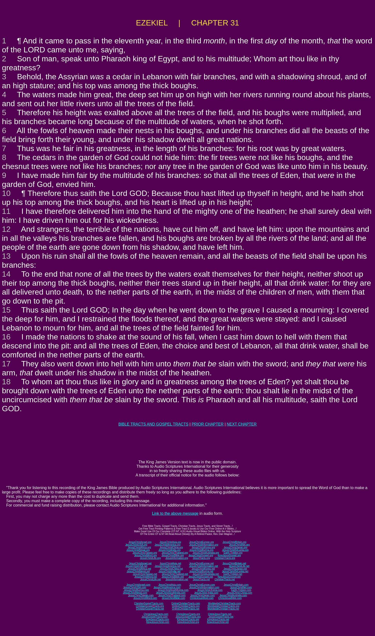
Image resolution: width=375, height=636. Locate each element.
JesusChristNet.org (239, 544)
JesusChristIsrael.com (138, 584)
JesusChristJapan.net (235, 568)
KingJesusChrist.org (188, 622)
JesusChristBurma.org (201, 550)
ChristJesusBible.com (230, 598)
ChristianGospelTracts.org (150, 606)
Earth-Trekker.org (233, 552)
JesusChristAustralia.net (206, 574)
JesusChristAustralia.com (233, 595)
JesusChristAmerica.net (167, 566)
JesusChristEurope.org (201, 542)
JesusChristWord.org (145, 555)
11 (6, 211)
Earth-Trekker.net (233, 574)
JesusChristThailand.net (175, 574)
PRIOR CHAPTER (208, 424)
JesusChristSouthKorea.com (173, 590)
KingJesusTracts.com (157, 619)
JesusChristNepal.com (135, 592)
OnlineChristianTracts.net (185, 608)
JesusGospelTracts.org (188, 616)
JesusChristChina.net (171, 568)
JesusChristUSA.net (136, 566)
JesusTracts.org (201, 558)
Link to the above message (175, 513)
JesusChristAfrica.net (139, 568)
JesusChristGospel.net (201, 576)
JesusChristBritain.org (234, 542)
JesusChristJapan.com (202, 595)
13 (6, 256)
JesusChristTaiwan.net (145, 574)
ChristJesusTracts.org (188, 614)
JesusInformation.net (177, 579)
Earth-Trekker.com (241, 590)
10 (6, 193)
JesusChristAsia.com (169, 584)
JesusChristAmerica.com (167, 587)
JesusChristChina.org (171, 547)
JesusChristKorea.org (203, 547)
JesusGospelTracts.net (221, 616)
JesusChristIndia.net (169, 571)
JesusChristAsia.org (170, 542)
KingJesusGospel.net (229, 576)
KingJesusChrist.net (218, 622)
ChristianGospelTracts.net (150, 608)
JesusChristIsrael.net (140, 563)
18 (6, 381)
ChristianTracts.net (225, 579)
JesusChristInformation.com (204, 587)
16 (6, 336)
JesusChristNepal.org (138, 550)
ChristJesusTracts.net (219, 614)
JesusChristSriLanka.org (235, 550)
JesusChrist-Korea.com (210, 590)
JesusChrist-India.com (206, 592)
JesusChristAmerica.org (167, 544)
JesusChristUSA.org (136, 544)
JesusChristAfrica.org (139, 547)
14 (6, 274)
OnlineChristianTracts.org (186, 606)
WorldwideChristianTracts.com (224, 603)
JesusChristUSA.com (134, 587)
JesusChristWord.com (145, 598)
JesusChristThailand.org (175, 552)
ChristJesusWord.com (202, 598)
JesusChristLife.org (150, 558)
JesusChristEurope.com (202, 584)
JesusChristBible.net (173, 576)
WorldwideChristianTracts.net (223, 608)
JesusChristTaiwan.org (145, 552)
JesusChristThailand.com (171, 595)
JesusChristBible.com (173, 598)
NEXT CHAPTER (242, 424)
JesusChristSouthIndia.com (170, 592)
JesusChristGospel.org (201, 555)
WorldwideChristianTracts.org (223, 606)
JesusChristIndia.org (169, 550)
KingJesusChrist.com (157, 622)
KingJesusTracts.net (218, 619)
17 (6, 363)
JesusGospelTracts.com (155, 616)
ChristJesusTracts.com (156, 614)
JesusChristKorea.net (203, 568)
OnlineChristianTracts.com (185, 603)
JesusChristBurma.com (136, 590)
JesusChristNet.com (241, 587)
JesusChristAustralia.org (206, 552)
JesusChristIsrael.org (140, 542)
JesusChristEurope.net (201, 563)
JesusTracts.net (201, 579)
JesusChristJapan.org (235, 547)
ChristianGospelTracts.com (148, 603)
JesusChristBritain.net (234, 563)
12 (6, 229)
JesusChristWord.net (145, 576)
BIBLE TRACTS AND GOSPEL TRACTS (153, 424)
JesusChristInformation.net (203, 566)
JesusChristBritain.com (236, 584)
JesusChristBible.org (172, 555)
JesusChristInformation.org (203, 544)
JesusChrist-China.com (239, 592)
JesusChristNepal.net (138, 571)
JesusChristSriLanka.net (235, 571)
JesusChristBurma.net (201, 571)
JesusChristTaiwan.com (141, 595)
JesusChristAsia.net (170, 563)
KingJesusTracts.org (188, 619)
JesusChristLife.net (239, 566)
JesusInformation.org (176, 558)
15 (6, 310)
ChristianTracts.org (225, 558)
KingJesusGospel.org (229, 555)
